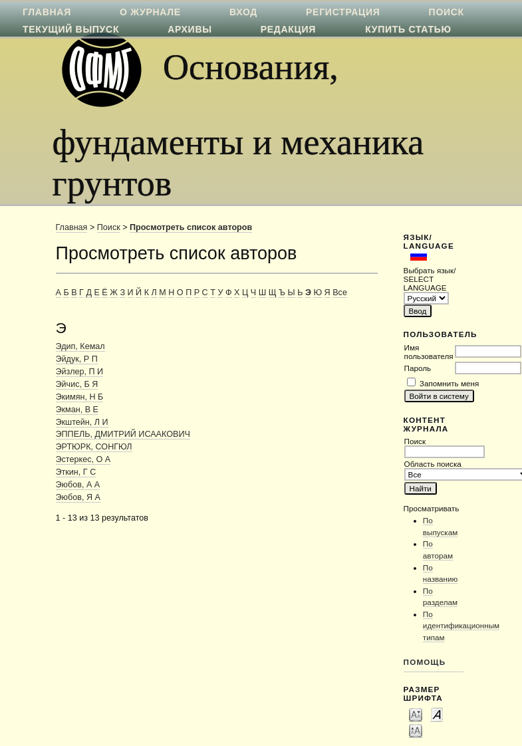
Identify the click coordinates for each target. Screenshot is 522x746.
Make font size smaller (415, 714)
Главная (72, 227)
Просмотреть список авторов (191, 227)
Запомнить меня (449, 383)
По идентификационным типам (461, 626)
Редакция (288, 29)
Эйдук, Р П (77, 359)
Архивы (189, 29)
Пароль (418, 368)
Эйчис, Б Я (77, 384)
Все (339, 292)
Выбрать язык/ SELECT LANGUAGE (430, 279)
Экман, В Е (77, 409)
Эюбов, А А (78, 484)
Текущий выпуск (71, 29)
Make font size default (437, 714)
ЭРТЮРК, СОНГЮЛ (94, 446)
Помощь (425, 662)
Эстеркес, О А (83, 459)
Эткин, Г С (76, 472)
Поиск (108, 227)
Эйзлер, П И (80, 371)
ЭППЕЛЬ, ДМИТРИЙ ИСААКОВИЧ (123, 434)
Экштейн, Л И (82, 422)
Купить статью (408, 29)
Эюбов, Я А (78, 497)
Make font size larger (415, 730)
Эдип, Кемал (80, 346)
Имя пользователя (429, 351)
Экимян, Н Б (80, 397)
